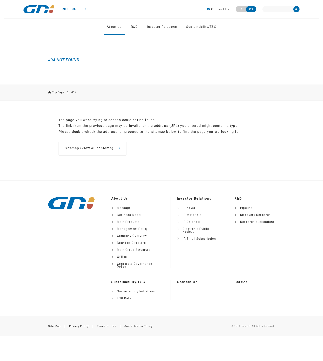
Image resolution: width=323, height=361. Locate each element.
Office (122, 256)
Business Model (129, 214)
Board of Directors (131, 242)
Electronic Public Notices (196, 230)
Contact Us (218, 9)
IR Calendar (192, 221)
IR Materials (192, 214)
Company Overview (132, 235)
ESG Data (124, 298)
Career (241, 282)
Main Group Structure (134, 249)
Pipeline (246, 207)
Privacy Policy (79, 326)
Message (124, 207)
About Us (114, 27)
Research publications (257, 221)
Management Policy (132, 228)
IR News (189, 207)
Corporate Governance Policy (134, 265)
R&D (134, 27)
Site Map (54, 326)
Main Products (128, 221)
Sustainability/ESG (201, 27)
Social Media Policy (138, 326)
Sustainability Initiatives (136, 291)
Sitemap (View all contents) (92, 148)
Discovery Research (255, 214)
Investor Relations (162, 27)
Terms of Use (106, 326)
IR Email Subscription (199, 238)
